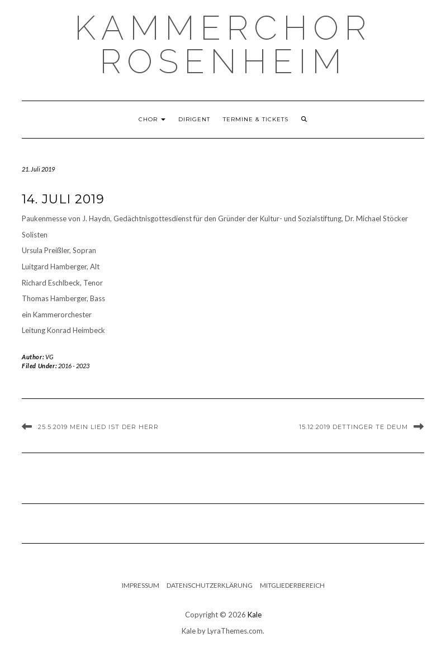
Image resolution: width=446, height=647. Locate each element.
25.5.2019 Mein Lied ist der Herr (98, 427)
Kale (255, 614)
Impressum (140, 585)
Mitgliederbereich (292, 585)
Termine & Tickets (255, 119)
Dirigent (194, 119)
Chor (152, 119)
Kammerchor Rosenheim (223, 44)
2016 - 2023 (73, 365)
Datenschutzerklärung (210, 585)
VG (49, 356)
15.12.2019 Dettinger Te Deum (353, 427)
